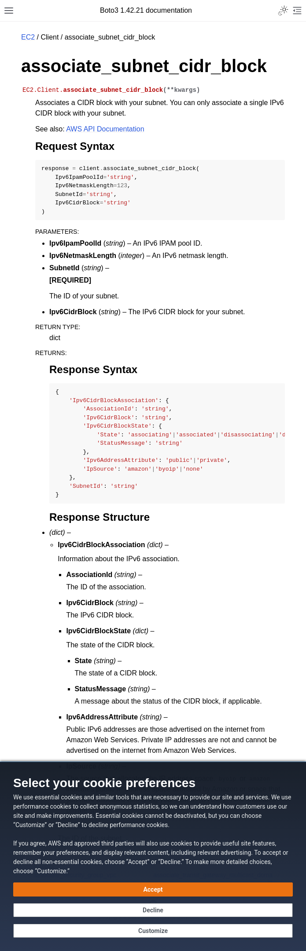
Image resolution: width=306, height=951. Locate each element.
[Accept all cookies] (153, 889)
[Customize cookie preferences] (153, 931)
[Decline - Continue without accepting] (153, 910)
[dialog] (153, 856)
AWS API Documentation (105, 129)
